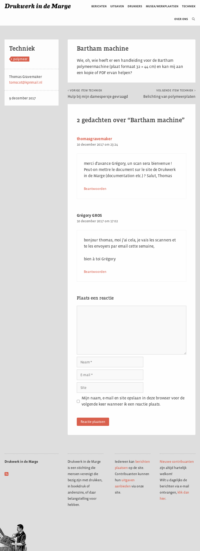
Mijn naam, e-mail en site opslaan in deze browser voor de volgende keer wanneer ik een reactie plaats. (133, 401)
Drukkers (135, 6)
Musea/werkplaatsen (162, 6)
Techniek (188, 6)
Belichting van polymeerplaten (169, 94)
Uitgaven (117, 6)
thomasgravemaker (94, 139)
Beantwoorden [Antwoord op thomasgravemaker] (95, 189)
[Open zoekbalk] (191, 19)
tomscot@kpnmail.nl (25, 82)
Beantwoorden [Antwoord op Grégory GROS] (95, 272)
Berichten (99, 6)
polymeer (20, 59)
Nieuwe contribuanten (177, 461)
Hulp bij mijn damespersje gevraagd (98, 94)
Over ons (181, 19)
